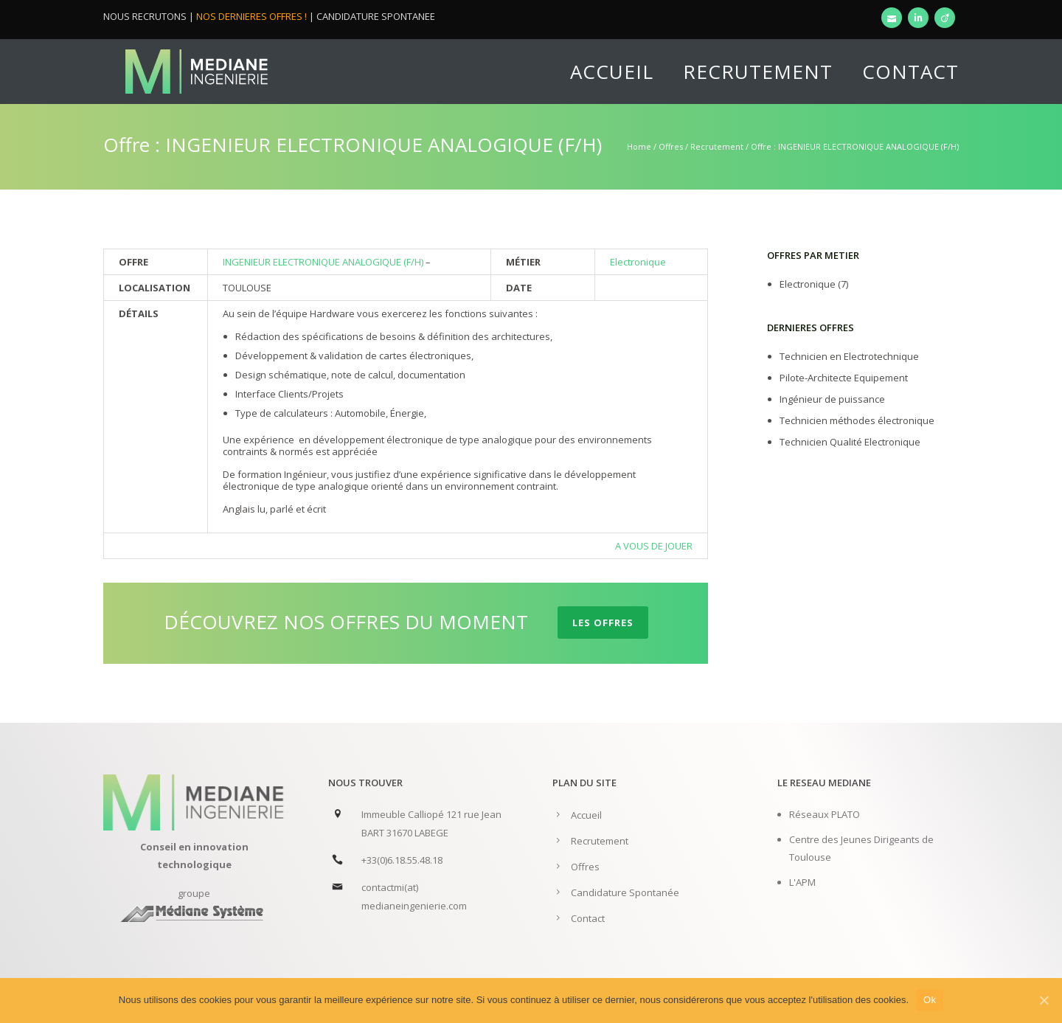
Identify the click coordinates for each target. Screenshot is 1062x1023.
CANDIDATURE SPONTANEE (375, 16)
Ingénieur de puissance (832, 399)
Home (639, 146)
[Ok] (1043, 1000)
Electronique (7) (814, 284)
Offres (671, 146)
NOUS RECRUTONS (145, 16)
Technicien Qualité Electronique (850, 441)
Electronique (638, 261)
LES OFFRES (603, 622)
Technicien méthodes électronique (857, 420)
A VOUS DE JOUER (654, 545)
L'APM (802, 882)
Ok (929, 999)
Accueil (611, 71)
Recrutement (758, 71)
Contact (910, 71)
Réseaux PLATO (824, 814)
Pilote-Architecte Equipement (844, 377)
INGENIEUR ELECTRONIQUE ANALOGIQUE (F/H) (324, 261)
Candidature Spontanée (625, 892)
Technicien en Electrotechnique (849, 356)
